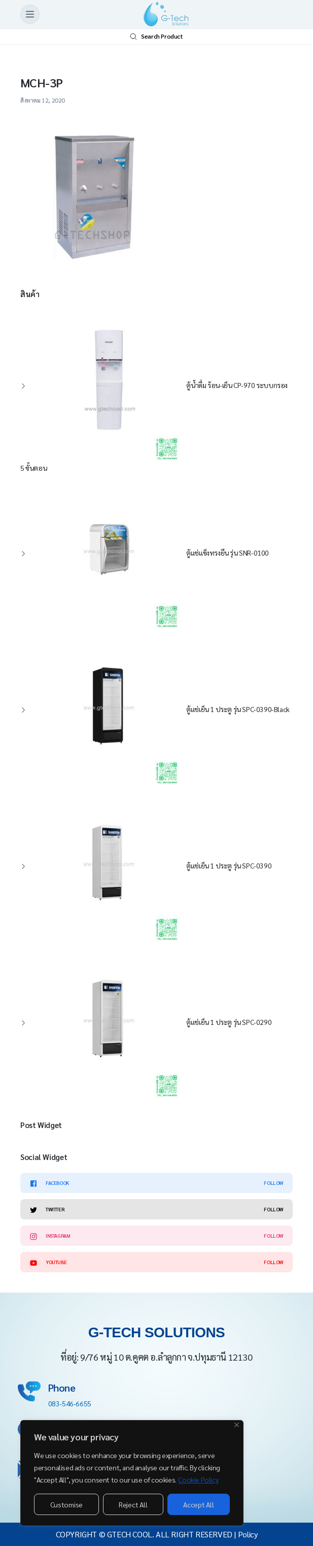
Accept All (198, 1504)
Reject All (133, 1504)
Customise (66, 1504)
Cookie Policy (198, 1479)
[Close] (236, 1425)
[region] (132, 1473)
